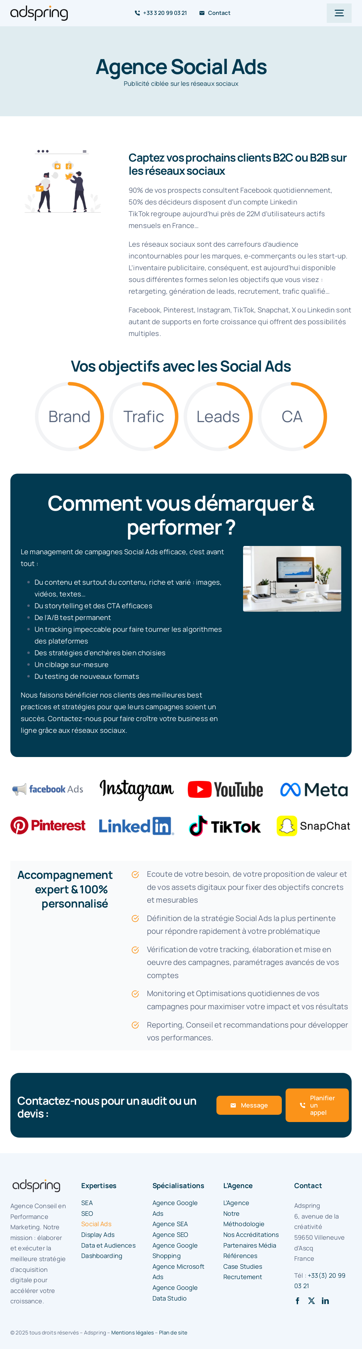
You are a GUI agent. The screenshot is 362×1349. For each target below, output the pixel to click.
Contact (308, 1185)
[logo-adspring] (39, 8)
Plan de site (173, 1332)
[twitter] (311, 1300)
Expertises (99, 1185)
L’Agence (238, 1185)
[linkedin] (325, 1300)
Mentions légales (132, 1332)
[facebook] (297, 1300)
